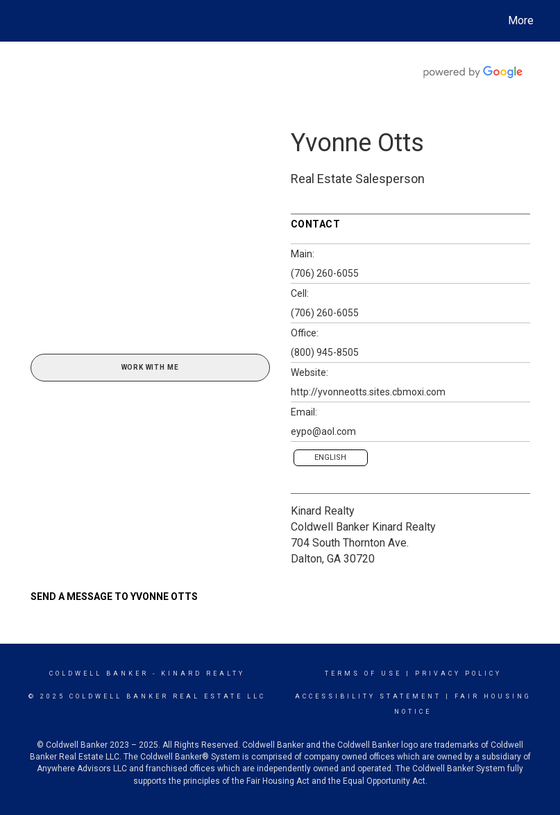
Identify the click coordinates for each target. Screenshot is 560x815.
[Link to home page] (27, 21)
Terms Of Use (363, 673)
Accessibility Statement (368, 696)
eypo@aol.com (323, 431)
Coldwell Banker (99, 673)
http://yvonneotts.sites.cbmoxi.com (368, 391)
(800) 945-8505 (325, 352)
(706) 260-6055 (325, 273)
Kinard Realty (323, 510)
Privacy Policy (458, 673)
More (521, 20)
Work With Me (150, 367)
